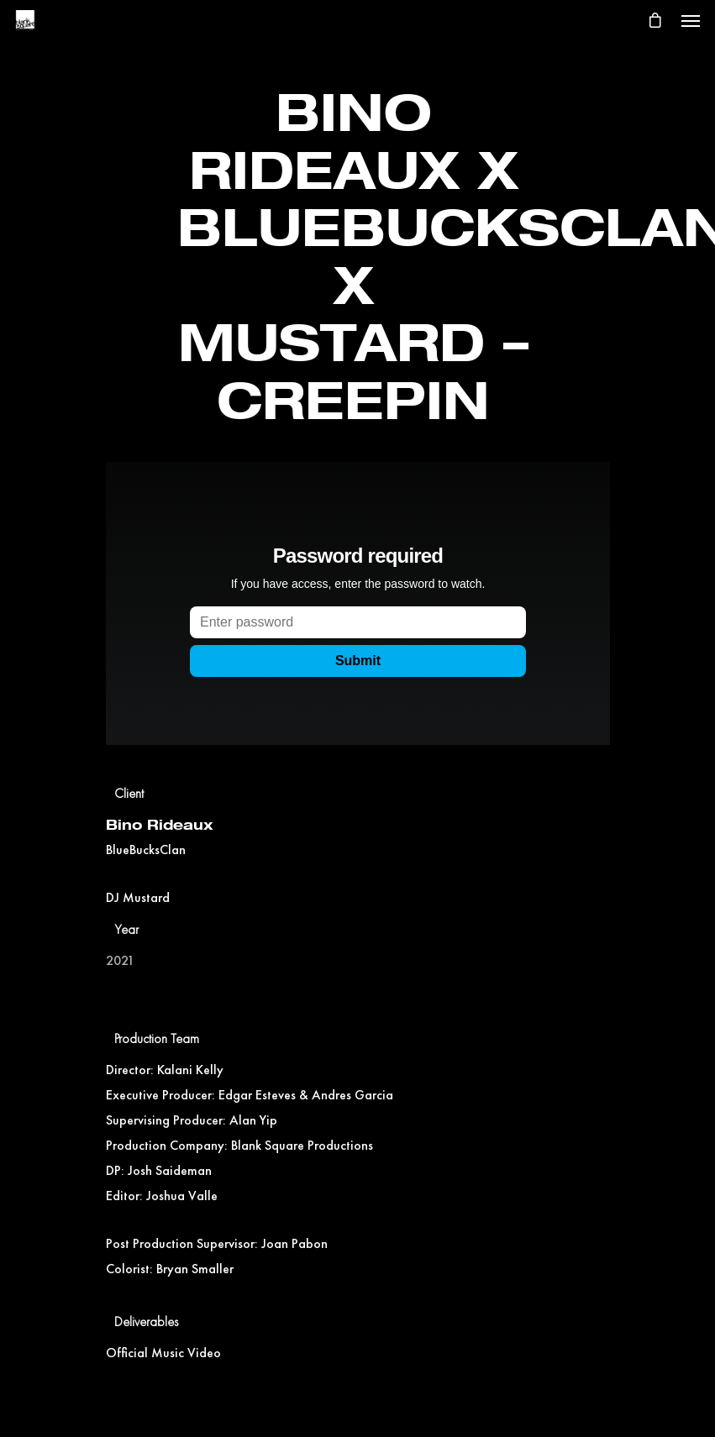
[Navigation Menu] (690, 20)
